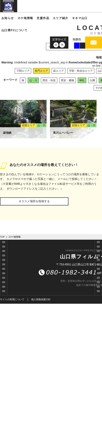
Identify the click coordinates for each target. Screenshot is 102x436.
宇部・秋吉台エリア (81, 70)
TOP (2, 237)
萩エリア (58, 70)
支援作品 (43, 18)
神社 (82, 80)
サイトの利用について (12, 299)
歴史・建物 (67, 80)
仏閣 (92, 80)
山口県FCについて (14, 30)
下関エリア (23, 70)
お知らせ (7, 18)
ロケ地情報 (25, 18)
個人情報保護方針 (41, 299)
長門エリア (41, 70)
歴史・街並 (49, 80)
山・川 (33, 80)
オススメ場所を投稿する (34, 201)
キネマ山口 (80, 18)
